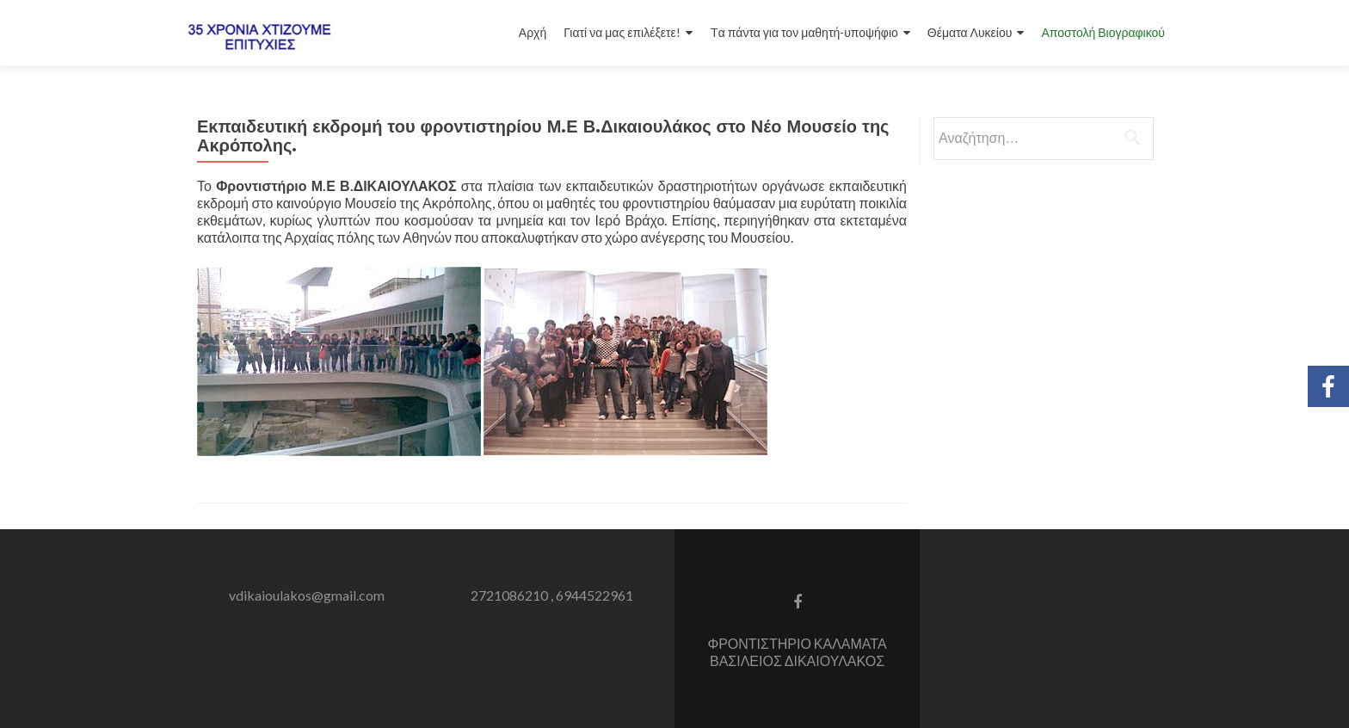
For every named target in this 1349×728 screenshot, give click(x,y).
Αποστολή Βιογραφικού (1103, 32)
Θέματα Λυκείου (970, 32)
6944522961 (594, 595)
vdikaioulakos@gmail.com (307, 595)
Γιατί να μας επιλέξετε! (622, 32)
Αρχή (532, 32)
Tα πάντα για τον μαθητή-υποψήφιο (804, 32)
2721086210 (509, 595)
